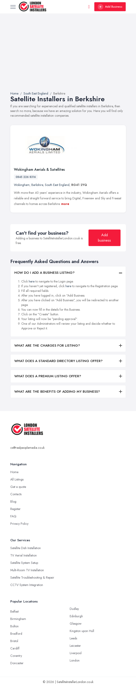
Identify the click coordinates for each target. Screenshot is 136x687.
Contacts (16, 494)
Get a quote (18, 487)
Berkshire (37, 185)
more (65, 204)
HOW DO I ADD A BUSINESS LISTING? (44, 272)
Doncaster (17, 663)
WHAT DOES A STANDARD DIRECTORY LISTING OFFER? (58, 360)
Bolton (14, 626)
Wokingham (22, 185)
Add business (104, 237)
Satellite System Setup (24, 563)
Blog (13, 501)
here (32, 281)
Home (14, 472)
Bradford (16, 633)
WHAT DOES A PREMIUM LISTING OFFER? (47, 376)
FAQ (13, 516)
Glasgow (76, 623)
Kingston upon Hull (82, 631)
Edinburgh (76, 616)
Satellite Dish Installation (25, 548)
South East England (57, 185)
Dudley (74, 609)
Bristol (14, 641)
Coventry (16, 655)
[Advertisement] (68, 57)
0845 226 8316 (26, 177)
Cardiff (14, 648)
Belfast (14, 611)
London (75, 660)
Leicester (75, 645)
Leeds (73, 638)
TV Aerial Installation (23, 555)
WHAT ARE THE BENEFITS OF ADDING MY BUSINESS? (57, 391)
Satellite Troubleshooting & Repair (32, 577)
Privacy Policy (19, 523)
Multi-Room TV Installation (27, 570)
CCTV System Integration (26, 585)
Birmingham (18, 619)
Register (15, 509)
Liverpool (76, 653)
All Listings (17, 479)
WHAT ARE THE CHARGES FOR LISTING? (47, 345)
